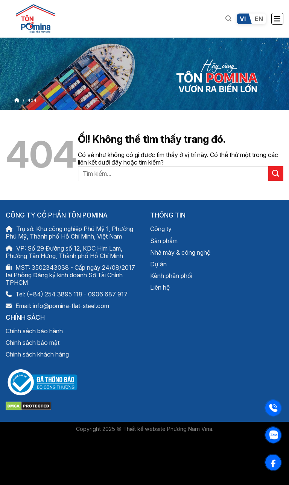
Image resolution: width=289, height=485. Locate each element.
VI (243, 19)
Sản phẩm (164, 241)
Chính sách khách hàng (37, 354)
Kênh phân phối (171, 276)
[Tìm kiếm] (228, 18)
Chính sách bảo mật (32, 342)
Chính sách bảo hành (34, 331)
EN (259, 19)
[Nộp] (275, 173)
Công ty (161, 229)
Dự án (158, 264)
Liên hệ (160, 287)
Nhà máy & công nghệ (180, 252)
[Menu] (277, 19)
